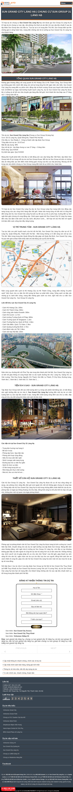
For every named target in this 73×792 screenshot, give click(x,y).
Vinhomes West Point (10, 721)
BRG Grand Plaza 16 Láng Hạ (12, 732)
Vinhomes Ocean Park (10, 714)
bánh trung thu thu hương (20, 781)
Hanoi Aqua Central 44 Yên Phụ (13, 728)
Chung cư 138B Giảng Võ (11, 753)
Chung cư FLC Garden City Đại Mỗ (14, 717)
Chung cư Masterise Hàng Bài (12, 757)
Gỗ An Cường (31, 784)
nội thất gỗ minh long (46, 784)
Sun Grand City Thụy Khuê (24, 633)
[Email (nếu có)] (36, 603)
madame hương (58, 781)
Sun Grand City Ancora (23, 631)
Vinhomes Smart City (9, 710)
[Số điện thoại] (36, 596)
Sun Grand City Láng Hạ (29, 23)
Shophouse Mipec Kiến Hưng (12, 725)
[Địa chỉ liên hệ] (36, 609)
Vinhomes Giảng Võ (21, 636)
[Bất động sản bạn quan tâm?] (36, 615)
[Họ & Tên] (36, 590)
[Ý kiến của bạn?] (36, 622)
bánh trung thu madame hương (42, 781)
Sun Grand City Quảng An (11, 746)
